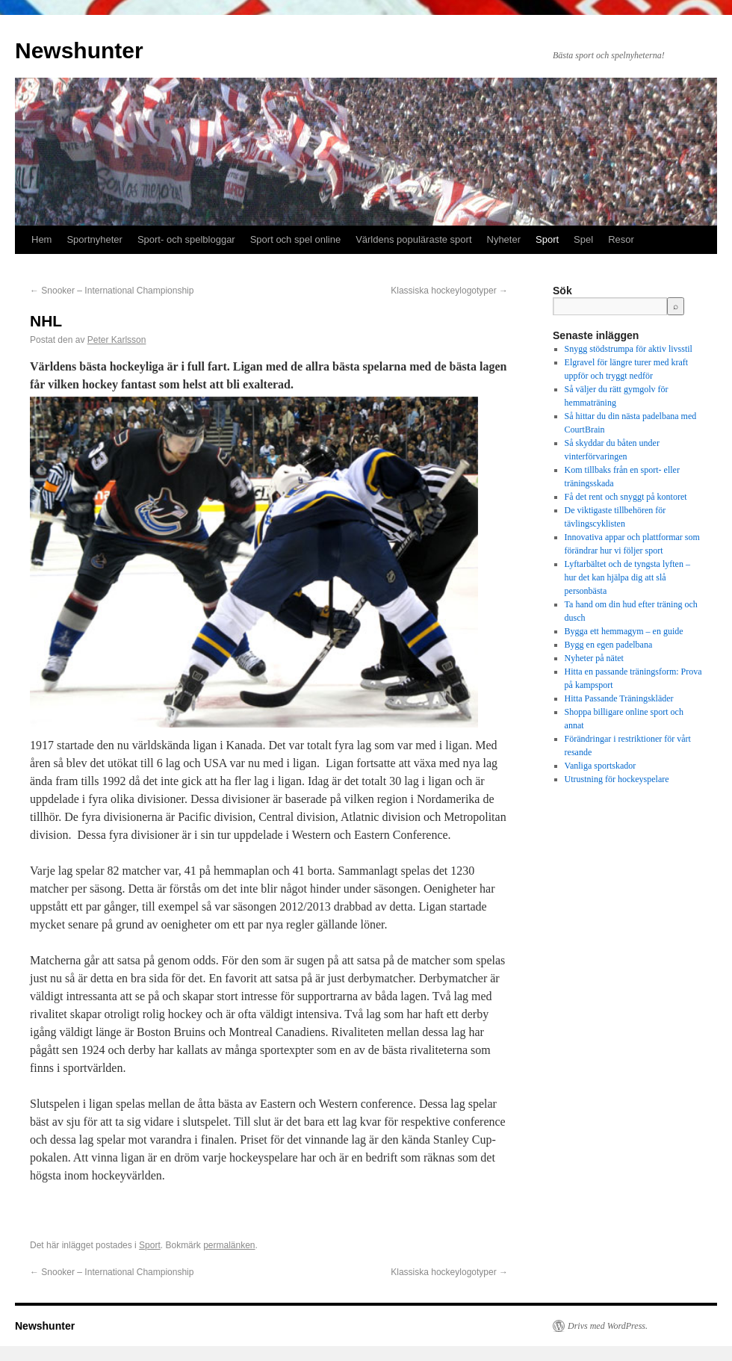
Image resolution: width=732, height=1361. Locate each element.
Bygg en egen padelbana (609, 644)
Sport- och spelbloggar (186, 239)
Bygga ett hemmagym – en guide (624, 631)
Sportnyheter (94, 239)
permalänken (229, 1245)
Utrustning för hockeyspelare (617, 779)
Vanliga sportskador (600, 765)
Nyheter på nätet (594, 658)
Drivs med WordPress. (608, 1326)
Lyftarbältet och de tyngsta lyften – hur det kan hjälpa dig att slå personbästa (627, 577)
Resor (621, 239)
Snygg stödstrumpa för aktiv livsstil (628, 349)
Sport (547, 239)
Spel (583, 239)
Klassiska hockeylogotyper (449, 290)
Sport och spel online (295, 239)
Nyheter (504, 239)
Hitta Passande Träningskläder (619, 698)
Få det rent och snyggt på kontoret (626, 497)
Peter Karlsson (116, 340)
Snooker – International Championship (111, 290)
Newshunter (79, 50)
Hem (41, 239)
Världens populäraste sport (413, 239)
